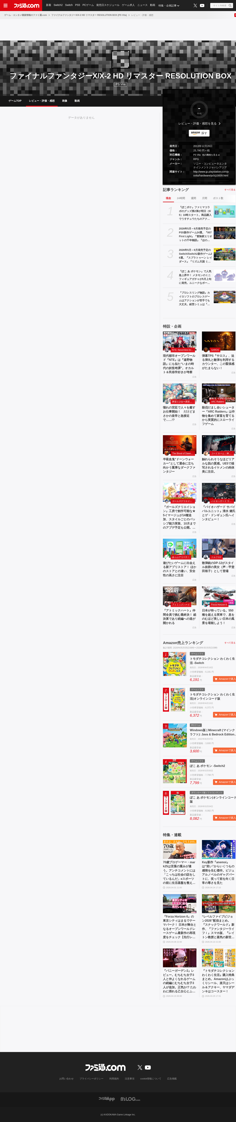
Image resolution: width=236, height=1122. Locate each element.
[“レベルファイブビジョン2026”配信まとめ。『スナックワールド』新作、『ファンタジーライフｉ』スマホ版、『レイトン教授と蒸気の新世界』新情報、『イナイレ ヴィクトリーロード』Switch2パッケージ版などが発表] (218, 903)
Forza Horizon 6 (219, 604)
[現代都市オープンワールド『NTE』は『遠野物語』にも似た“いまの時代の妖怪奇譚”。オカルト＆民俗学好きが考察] (179, 341)
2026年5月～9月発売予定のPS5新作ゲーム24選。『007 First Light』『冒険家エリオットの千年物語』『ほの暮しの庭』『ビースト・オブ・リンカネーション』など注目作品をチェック (195, 234)
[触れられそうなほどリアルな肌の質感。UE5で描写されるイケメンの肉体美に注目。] (218, 444)
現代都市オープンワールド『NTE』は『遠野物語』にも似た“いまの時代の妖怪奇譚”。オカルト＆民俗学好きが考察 (179, 364)
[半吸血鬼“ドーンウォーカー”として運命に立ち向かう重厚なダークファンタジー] (179, 444)
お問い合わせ (69, 1078)
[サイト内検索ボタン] (221, 5)
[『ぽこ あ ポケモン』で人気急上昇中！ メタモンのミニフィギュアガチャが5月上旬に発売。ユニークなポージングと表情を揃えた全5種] (224, 275)
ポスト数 (218, 198)
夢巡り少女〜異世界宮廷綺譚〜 (183, 401)
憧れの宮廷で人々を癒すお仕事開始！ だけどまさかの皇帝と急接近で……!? (179, 413)
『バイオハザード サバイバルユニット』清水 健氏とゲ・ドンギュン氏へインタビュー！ (218, 513)
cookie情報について (149, 1078)
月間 (204, 198)
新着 (48, 5)
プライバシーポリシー (93, 1078)
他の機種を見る (210, 155)
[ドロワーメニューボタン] (5, 5)
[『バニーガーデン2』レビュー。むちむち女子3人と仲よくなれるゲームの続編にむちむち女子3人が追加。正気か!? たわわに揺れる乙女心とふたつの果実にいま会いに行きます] (179, 958)
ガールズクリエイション (183, 501)
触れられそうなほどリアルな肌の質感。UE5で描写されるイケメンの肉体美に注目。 (218, 465)
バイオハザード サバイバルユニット (222, 501)
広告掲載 (169, 1078)
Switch (69, 5)
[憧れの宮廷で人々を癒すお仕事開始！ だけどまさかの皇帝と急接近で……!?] (179, 392)
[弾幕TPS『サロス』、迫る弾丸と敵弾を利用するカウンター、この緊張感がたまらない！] (218, 341)
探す (204, 133)
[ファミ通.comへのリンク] (26, 5)
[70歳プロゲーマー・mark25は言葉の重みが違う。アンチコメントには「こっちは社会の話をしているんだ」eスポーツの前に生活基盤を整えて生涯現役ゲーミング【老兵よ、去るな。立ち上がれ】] (179, 849)
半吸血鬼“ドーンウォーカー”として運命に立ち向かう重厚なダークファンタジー (179, 465)
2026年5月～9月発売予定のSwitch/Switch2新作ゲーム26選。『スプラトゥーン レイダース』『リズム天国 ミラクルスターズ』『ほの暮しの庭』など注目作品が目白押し (195, 256)
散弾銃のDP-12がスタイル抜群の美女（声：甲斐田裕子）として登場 (218, 567)
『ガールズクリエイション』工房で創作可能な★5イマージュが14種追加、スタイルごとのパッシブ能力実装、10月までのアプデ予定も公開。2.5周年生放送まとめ (179, 517)
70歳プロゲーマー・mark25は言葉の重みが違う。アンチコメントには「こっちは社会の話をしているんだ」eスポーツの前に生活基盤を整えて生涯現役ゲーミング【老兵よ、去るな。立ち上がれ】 (179, 873)
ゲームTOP (15, 100)
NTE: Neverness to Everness (183, 350)
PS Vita (197, 155)
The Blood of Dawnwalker (183, 453)
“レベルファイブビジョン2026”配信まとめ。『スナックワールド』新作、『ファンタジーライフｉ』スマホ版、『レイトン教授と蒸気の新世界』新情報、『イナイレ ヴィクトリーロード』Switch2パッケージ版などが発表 (218, 927)
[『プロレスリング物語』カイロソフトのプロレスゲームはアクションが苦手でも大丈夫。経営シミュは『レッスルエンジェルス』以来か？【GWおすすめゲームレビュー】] (224, 297)
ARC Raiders (217, 401)
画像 (64, 100)
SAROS (215, 350)
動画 (153, 5)
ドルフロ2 (216, 557)
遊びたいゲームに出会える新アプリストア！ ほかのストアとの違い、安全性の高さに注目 (179, 569)
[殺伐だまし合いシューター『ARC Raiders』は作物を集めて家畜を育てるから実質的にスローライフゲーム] (218, 392)
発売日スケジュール (108, 5)
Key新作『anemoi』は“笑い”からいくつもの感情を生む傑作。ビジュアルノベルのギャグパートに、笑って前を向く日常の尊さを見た (218, 872)
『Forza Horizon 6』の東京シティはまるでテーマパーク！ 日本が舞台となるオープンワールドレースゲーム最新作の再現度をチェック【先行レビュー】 (179, 927)
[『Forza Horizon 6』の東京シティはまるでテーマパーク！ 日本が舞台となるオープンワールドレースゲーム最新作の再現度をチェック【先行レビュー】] (179, 903)
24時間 (181, 198)
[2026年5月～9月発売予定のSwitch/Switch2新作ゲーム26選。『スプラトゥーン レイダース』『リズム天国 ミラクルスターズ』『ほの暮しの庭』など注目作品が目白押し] (224, 254)
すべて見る (229, 189)
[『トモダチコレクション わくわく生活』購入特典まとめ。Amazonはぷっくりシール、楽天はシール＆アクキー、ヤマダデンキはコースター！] (218, 958)
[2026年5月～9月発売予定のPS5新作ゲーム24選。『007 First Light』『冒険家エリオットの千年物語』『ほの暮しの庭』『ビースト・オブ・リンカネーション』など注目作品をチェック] (224, 233)
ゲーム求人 (129, 5)
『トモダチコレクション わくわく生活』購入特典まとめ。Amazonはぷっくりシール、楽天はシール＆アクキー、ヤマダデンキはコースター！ (218, 981)
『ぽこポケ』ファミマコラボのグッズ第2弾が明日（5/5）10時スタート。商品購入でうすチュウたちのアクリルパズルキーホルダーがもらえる (195, 213)
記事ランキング (176, 190)
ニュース (143, 5)
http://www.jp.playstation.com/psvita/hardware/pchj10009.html (211, 173)
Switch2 (58, 5)
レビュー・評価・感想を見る (197, 123)
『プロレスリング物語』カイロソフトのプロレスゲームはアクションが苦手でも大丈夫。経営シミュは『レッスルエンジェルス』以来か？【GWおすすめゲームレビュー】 (195, 298)
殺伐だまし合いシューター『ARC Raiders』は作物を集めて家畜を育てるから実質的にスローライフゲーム (218, 416)
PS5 (77, 5)
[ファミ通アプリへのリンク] (107, 1098)
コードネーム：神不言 (222, 453)
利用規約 (114, 1078)
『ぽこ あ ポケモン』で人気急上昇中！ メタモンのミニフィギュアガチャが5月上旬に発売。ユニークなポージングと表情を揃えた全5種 (195, 277)
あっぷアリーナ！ (181, 557)
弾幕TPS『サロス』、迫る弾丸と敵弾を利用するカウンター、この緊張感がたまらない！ (218, 362)
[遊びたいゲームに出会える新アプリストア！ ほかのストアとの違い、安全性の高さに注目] (179, 548)
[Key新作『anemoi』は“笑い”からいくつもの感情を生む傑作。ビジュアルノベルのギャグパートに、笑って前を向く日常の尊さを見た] (218, 849)
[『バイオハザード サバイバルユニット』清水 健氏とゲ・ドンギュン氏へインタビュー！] (218, 492)
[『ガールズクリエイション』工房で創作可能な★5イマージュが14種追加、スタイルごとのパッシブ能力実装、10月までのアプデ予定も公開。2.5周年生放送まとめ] (179, 492)
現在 (168, 198)
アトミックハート (181, 604)
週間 (193, 198)
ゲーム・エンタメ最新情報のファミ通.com (25, 15)
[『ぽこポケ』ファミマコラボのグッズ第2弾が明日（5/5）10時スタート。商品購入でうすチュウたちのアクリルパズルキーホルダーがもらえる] (224, 211)
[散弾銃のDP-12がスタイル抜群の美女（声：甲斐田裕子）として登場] (218, 548)
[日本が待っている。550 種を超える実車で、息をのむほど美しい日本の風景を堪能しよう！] (218, 595)
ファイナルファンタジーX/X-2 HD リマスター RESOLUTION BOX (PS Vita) (89, 15)
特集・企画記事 (168, 5)
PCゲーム (88, 5)
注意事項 (128, 1078)
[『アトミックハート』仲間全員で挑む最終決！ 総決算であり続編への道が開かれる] (179, 595)
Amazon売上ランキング (183, 643)
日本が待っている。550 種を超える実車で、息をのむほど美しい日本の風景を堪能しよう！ (218, 616)
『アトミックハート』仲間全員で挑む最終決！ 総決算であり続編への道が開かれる (179, 616)
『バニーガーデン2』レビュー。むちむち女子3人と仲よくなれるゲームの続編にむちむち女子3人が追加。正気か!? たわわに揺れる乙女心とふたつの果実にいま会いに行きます (179, 981)
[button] (199, 180)
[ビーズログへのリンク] (130, 1098)
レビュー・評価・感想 (42, 100)
